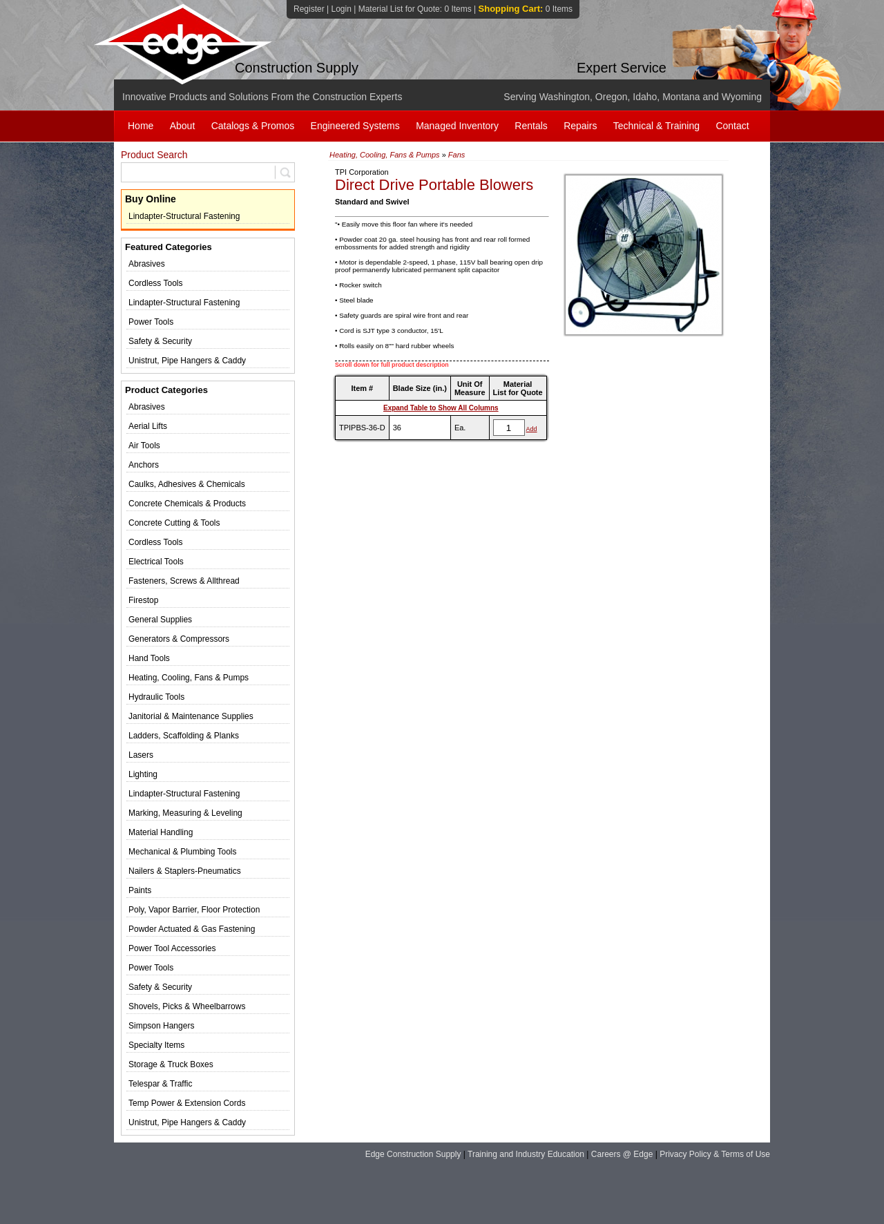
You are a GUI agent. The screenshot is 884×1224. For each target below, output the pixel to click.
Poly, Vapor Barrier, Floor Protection (194, 910)
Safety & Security (160, 341)
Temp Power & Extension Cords (186, 1103)
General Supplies (160, 619)
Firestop (143, 600)
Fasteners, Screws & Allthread (184, 581)
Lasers (140, 755)
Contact (732, 125)
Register (309, 9)
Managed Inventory (457, 125)
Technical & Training (656, 125)
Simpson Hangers (161, 1026)
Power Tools (150, 322)
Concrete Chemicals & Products (187, 503)
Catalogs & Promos (253, 125)
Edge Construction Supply (413, 1154)
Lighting (142, 774)
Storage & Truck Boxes (170, 1064)
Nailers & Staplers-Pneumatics (184, 871)
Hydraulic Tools (156, 697)
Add (531, 428)
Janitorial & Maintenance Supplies (190, 716)
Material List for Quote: (415, 9)
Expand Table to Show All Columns (441, 408)
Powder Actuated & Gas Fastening (191, 929)
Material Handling (160, 832)
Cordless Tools (155, 283)
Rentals (531, 125)
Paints (139, 890)
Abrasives (146, 264)
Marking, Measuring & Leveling (185, 813)
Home (140, 125)
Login (341, 9)
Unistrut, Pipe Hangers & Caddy (187, 360)
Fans (456, 155)
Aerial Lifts (147, 426)
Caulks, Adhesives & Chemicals (186, 484)
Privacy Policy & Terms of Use (715, 1154)
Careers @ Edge (622, 1154)
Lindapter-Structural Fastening (184, 216)
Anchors (143, 465)
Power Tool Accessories (172, 948)
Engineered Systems (355, 125)
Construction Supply (296, 67)
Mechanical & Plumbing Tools (182, 852)
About (182, 125)
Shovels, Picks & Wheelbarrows (186, 1006)
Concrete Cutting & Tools (174, 523)
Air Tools (144, 445)
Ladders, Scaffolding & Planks (183, 735)
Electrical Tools (156, 561)
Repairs (580, 125)
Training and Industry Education (526, 1154)
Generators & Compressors (178, 639)
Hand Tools (149, 658)
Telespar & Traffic (160, 1084)
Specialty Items (156, 1045)
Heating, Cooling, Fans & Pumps (188, 677)
